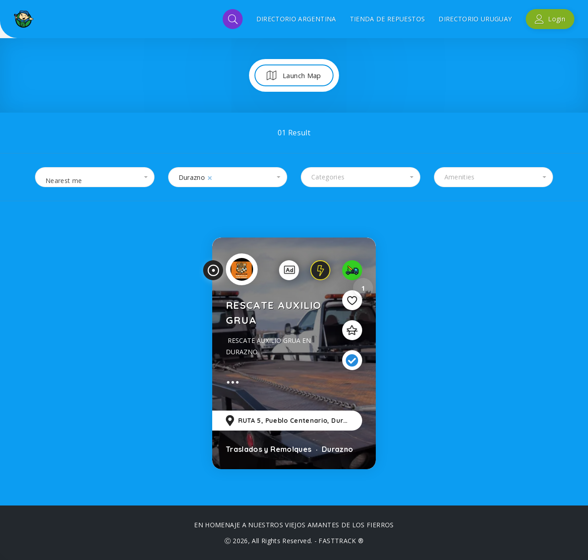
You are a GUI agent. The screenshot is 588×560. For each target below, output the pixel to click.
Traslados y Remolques (268, 449)
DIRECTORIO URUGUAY (475, 19)
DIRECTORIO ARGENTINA (296, 19)
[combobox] (94, 177)
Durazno (337, 449)
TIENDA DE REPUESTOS (387, 19)
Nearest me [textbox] (63, 180)
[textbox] (360, 177)
